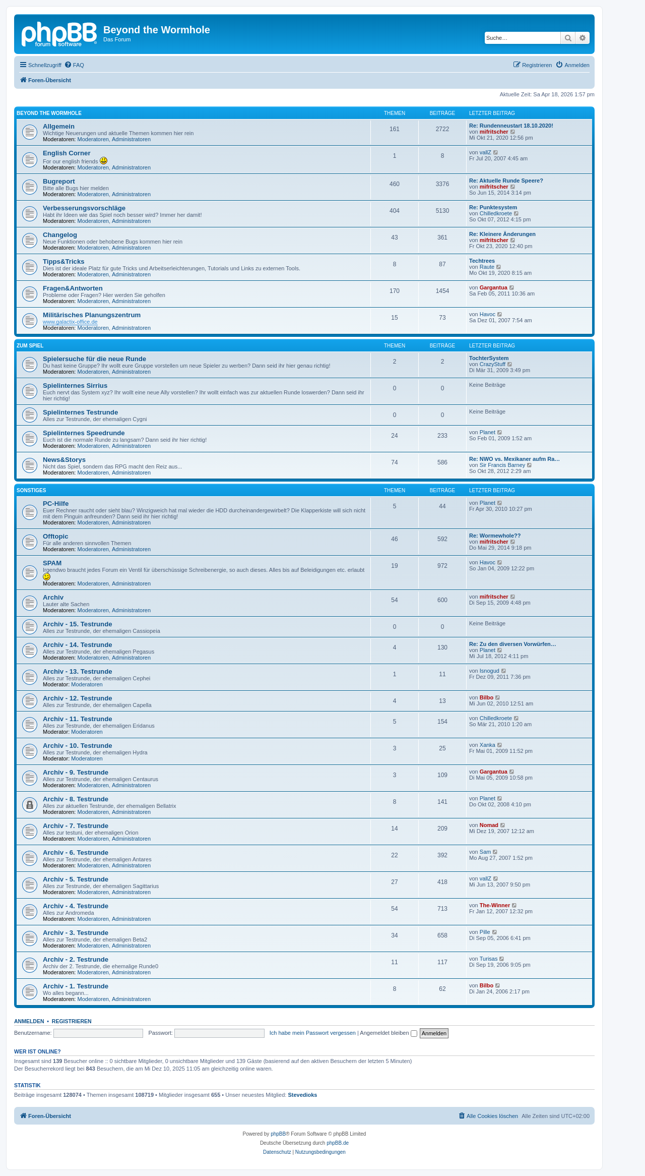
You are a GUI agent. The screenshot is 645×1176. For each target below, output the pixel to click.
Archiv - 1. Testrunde (75, 986)
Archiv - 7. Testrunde (75, 826)
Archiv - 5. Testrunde (75, 879)
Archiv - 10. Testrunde (77, 745)
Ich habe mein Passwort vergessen (313, 1033)
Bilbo (487, 697)
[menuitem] (74, 65)
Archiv (53, 597)
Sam (485, 852)
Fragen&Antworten (73, 288)
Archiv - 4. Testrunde (75, 906)
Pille (485, 932)
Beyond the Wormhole (49, 113)
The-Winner (495, 905)
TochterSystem (489, 358)
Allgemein (59, 126)
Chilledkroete (496, 213)
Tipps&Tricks (64, 261)
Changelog (60, 235)
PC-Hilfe (56, 503)
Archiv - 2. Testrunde (75, 959)
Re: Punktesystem (493, 207)
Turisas (489, 959)
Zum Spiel (30, 345)
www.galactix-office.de (70, 322)
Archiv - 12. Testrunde (77, 698)
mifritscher (494, 132)
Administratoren (131, 139)
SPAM (52, 563)
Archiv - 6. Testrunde (75, 852)
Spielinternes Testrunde (80, 412)
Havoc (487, 314)
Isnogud (489, 671)
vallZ (485, 152)
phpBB (278, 1134)
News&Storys (64, 459)
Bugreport (59, 181)
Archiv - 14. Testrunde (77, 645)
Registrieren (72, 1021)
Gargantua (493, 287)
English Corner (67, 153)
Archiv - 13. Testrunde (77, 671)
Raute (487, 267)
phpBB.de (338, 1143)
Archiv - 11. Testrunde (77, 719)
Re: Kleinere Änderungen (502, 234)
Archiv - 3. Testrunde (75, 932)
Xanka (487, 745)
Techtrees (482, 261)
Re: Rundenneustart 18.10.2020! (511, 126)
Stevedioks (302, 1095)
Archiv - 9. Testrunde (75, 772)
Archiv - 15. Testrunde (77, 624)
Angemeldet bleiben (388, 1033)
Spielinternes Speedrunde (84, 433)
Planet (487, 432)
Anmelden (29, 1021)
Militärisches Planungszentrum (92, 315)
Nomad (489, 825)
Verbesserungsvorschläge (84, 208)
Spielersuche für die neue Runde (94, 359)
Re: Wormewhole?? (495, 536)
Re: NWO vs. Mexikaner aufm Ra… (514, 459)
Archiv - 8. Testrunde (75, 799)
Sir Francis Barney (502, 465)
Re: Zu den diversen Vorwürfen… (512, 644)
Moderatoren (93, 139)
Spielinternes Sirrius (75, 385)
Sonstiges (31, 490)
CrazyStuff (492, 364)
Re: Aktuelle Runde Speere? (506, 181)
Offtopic (56, 536)
